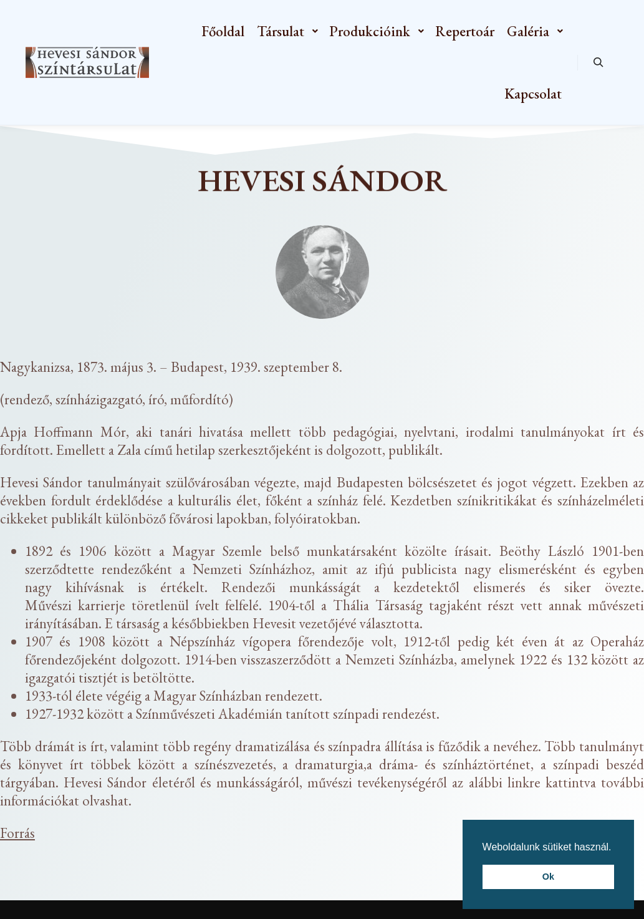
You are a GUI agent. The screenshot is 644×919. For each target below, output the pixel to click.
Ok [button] (548, 877)
